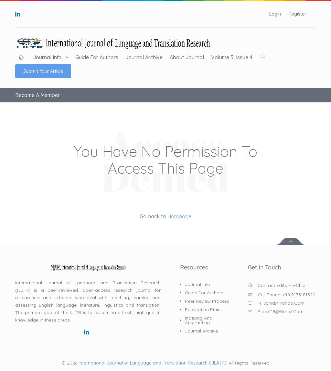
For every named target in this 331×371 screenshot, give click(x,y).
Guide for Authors (96, 57)
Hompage (178, 216)
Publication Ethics (204, 309)
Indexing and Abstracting (198, 320)
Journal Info (47, 57)
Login (275, 14)
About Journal (187, 57)
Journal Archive (144, 57)
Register (297, 14)
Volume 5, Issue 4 (231, 57)
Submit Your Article (43, 71)
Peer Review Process (207, 301)
